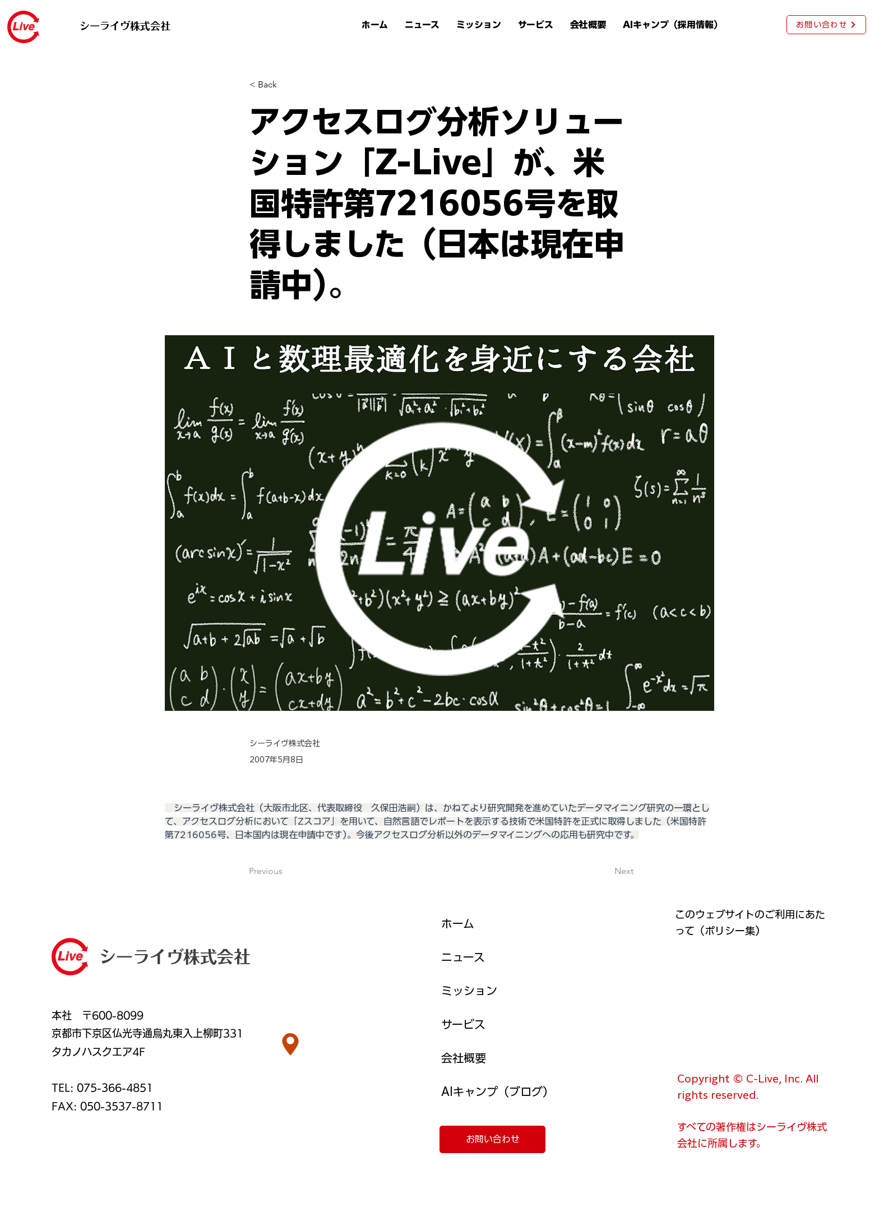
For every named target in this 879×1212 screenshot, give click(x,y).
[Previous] (286, 871)
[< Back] (286, 85)
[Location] (290, 1044)
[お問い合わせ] (826, 24)
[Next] (605, 871)
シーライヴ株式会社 (175, 957)
